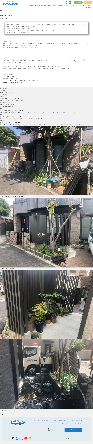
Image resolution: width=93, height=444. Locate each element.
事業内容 (31, 5)
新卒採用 (43, 5)
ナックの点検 (45, 422)
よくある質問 (79, 422)
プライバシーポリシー (76, 424)
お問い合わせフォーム (6, 103)
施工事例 (36, 422)
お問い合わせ (65, 424)
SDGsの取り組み (80, 5)
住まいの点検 (88, 2)
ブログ (57, 424)
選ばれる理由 (62, 422)
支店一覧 (70, 422)
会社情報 (53, 422)
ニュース (89, 5)
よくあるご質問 (52, 5)
